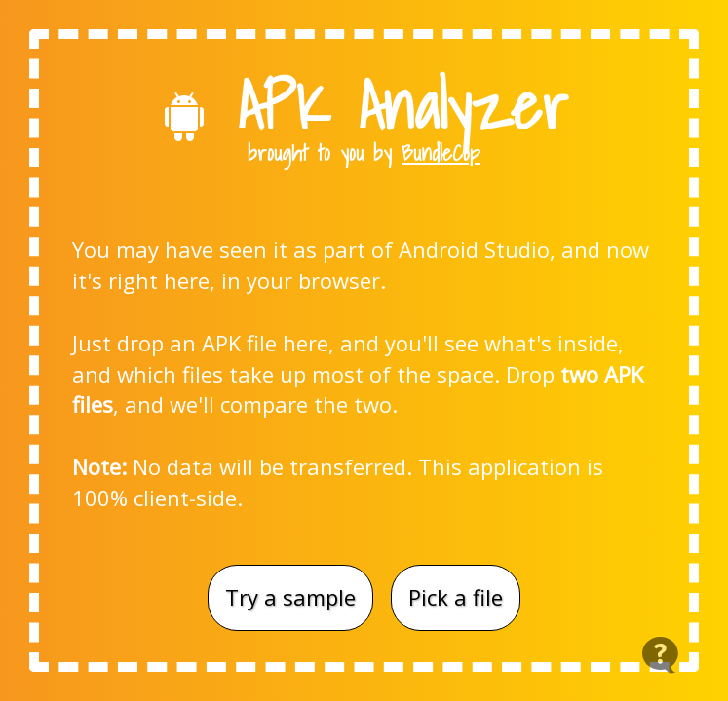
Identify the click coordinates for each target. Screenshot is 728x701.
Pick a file (455, 596)
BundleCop (441, 152)
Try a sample (290, 596)
